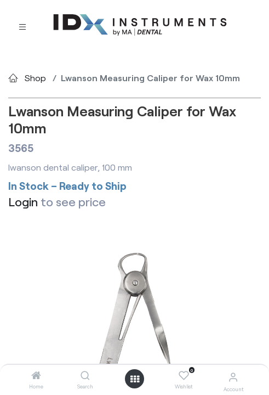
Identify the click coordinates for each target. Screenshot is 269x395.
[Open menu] (134, 379)
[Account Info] (233, 376)
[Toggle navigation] (22, 25)
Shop (35, 77)
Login (23, 201)
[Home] (36, 375)
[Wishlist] (183, 375)
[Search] (85, 375)
